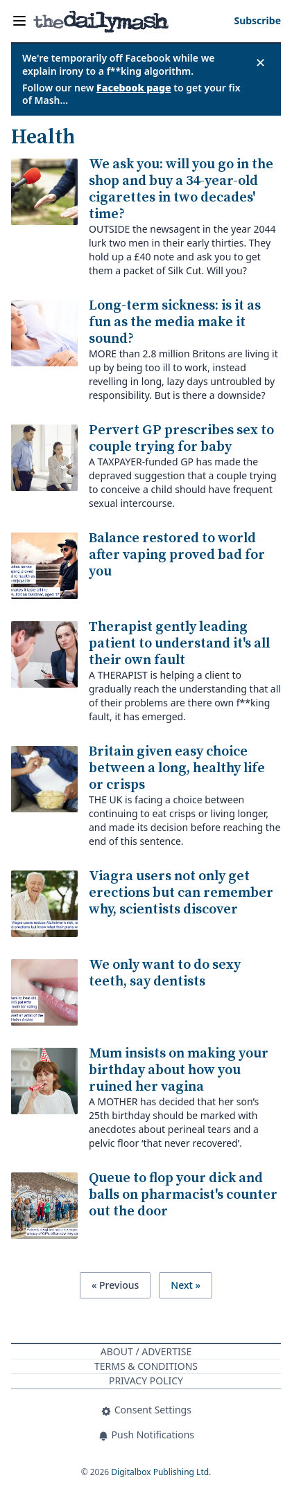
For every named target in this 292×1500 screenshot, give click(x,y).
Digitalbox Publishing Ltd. (161, 1472)
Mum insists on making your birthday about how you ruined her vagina (178, 1070)
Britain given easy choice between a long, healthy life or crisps (177, 768)
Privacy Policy (146, 1380)
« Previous (115, 1285)
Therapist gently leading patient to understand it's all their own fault (179, 643)
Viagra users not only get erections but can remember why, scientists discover (181, 893)
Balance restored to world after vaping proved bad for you (177, 555)
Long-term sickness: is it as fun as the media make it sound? (175, 322)
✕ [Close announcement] (260, 62)
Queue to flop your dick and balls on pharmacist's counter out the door (183, 1195)
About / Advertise (146, 1351)
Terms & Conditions (146, 1366)
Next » (185, 1285)
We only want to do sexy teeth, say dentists (165, 973)
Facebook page (133, 87)
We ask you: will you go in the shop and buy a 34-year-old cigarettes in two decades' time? (181, 189)
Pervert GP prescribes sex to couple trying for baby (181, 439)
